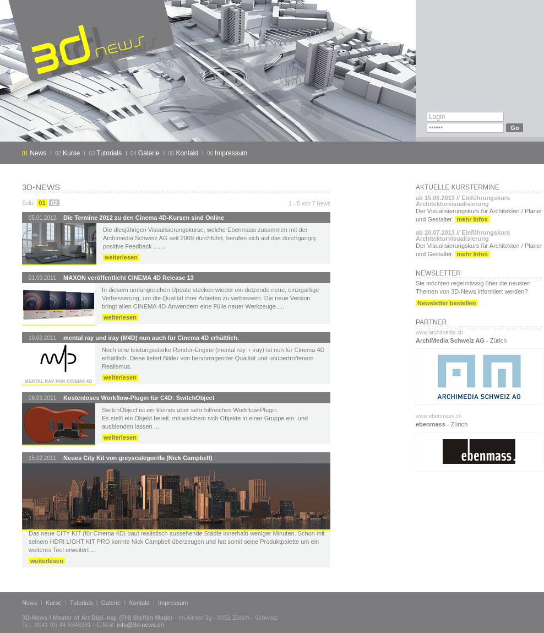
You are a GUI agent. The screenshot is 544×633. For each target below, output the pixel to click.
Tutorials (109, 153)
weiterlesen (121, 257)
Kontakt (187, 153)
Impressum (231, 153)
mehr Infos (472, 219)
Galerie (149, 153)
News (38, 153)
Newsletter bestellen (446, 303)
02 (54, 202)
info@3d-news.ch (140, 624)
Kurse (71, 153)
